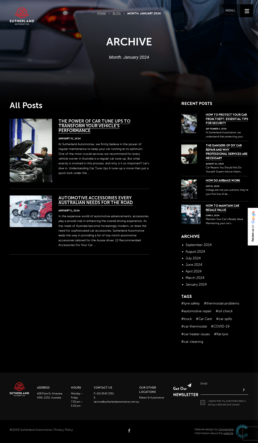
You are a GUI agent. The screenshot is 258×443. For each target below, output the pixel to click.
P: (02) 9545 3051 (104, 393)
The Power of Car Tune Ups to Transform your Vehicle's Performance (94, 125)
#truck (186, 319)
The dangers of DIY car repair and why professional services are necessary (226, 151)
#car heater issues (195, 334)
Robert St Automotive (151, 397)
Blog (117, 13)
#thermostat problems (221, 303)
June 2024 (194, 265)
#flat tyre (221, 334)
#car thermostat (194, 326)
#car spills (224, 319)
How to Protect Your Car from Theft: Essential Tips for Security (227, 118)
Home (101, 13)
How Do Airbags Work (223, 180)
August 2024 (195, 252)
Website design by (214, 429)
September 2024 (199, 245)
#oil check (224, 311)
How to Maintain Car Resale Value (222, 207)
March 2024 (195, 278)
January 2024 (196, 284)
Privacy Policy (63, 429)
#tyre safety (190, 303)
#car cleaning (192, 342)
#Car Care (204, 319)
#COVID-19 (220, 326)
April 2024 (194, 271)
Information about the (214, 433)
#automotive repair (196, 311)
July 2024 (193, 258)
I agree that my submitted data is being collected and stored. (223, 402)
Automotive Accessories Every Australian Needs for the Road (95, 200)
